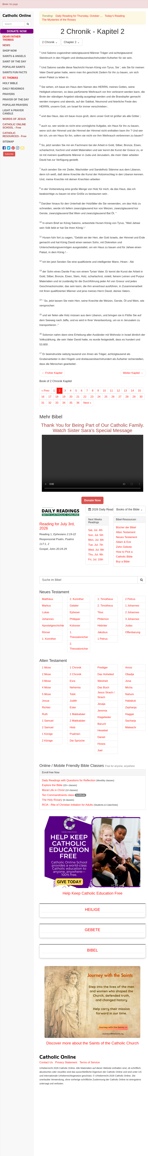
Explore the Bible (52, 785)
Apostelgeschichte (52, 625)
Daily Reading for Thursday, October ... (79, 15)
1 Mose (46, 667)
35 (70, 402)
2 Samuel (47, 727)
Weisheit (102, 680)
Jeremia (102, 710)
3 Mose (46, 680)
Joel (99, 750)
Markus (46, 605)
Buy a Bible (123, 561)
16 (42, 396)
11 (111, 390)
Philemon (103, 619)
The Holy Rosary (52, 799)
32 (49, 402)
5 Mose (46, 694)
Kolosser (75, 625)
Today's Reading (115, 15)
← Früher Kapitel (52, 372)
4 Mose (46, 687)
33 (56, 402)
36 (77, 402)
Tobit (73, 694)
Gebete (92, 930)
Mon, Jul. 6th (96, 539)
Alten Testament (125, 532)
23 (91, 396)
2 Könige (47, 740)
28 (127, 396)
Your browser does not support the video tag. (92, 463)
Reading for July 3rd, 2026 (57, 526)
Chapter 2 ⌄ (72, 42)
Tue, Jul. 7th (95, 544)
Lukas (45, 612)
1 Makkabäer (77, 714)
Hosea (101, 743)
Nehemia (75, 687)
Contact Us (46, 1062)
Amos (128, 667)
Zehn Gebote (124, 546)
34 (63, 402)
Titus (100, 612)
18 (56, 396)
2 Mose (46, 674)
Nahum (129, 694)
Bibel (92, 950)
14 (132, 390)
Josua (45, 700)
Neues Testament (126, 537)
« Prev (45, 390)
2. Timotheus (105, 605)
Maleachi (130, 727)
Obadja (129, 674)
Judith (73, 700)
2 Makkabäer (77, 720)
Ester (73, 707)
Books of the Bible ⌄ (129, 509)
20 (70, 396)
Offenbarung (132, 632)
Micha (128, 687)
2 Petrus (130, 599)
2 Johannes (132, 612)
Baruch (101, 723)
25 (105, 396)
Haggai (129, 714)
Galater (74, 605)
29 (134, 396)
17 (49, 396)
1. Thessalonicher (79, 635)
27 (119, 396)
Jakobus (102, 632)
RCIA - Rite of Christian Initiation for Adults (67, 804)
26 (112, 396)
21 (77, 396)
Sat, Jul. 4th (95, 530)
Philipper (75, 619)
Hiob (72, 727)
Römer (46, 632)
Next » (87, 402)
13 (125, 390)
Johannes (48, 619)
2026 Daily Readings (98, 509)
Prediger (102, 667)
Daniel (101, 737)
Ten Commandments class (58, 795)
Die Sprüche (77, 740)
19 (63, 396)
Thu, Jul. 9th (95, 554)
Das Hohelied (105, 674)
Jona (128, 680)
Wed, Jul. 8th (96, 549)
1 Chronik (75, 667)
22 (84, 396)
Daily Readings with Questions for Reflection (68, 780)
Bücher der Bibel (126, 527)
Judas (128, 625)
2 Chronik (75, 674)
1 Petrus (102, 638)
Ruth (45, 714)
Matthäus (47, 599)
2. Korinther (77, 599)
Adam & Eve (123, 541)
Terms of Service (90, 1062)
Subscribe (9, 154)
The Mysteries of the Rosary (59, 19)
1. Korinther (49, 638)
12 (118, 390)
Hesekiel (102, 730)
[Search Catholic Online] (28, 24)
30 (141, 396)
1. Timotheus (105, 599)
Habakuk (130, 700)
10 (104, 390)
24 (98, 396)
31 (42, 402)
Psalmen (75, 733)
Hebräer (102, 625)
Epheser (75, 612)
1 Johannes (132, 605)
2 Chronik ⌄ (50, 42)
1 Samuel (47, 720)
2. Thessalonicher (79, 646)
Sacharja (130, 720)
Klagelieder (104, 717)
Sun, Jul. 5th (95, 535)
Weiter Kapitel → (133, 372)
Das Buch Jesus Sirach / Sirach (105, 692)
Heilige (92, 909)
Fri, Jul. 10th (95, 559)
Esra (72, 680)
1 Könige (47, 733)
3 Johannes (132, 619)
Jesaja (101, 703)
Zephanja (131, 707)
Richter (46, 707)
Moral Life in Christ (53, 790)
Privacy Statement (66, 1062)
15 (139, 390)
